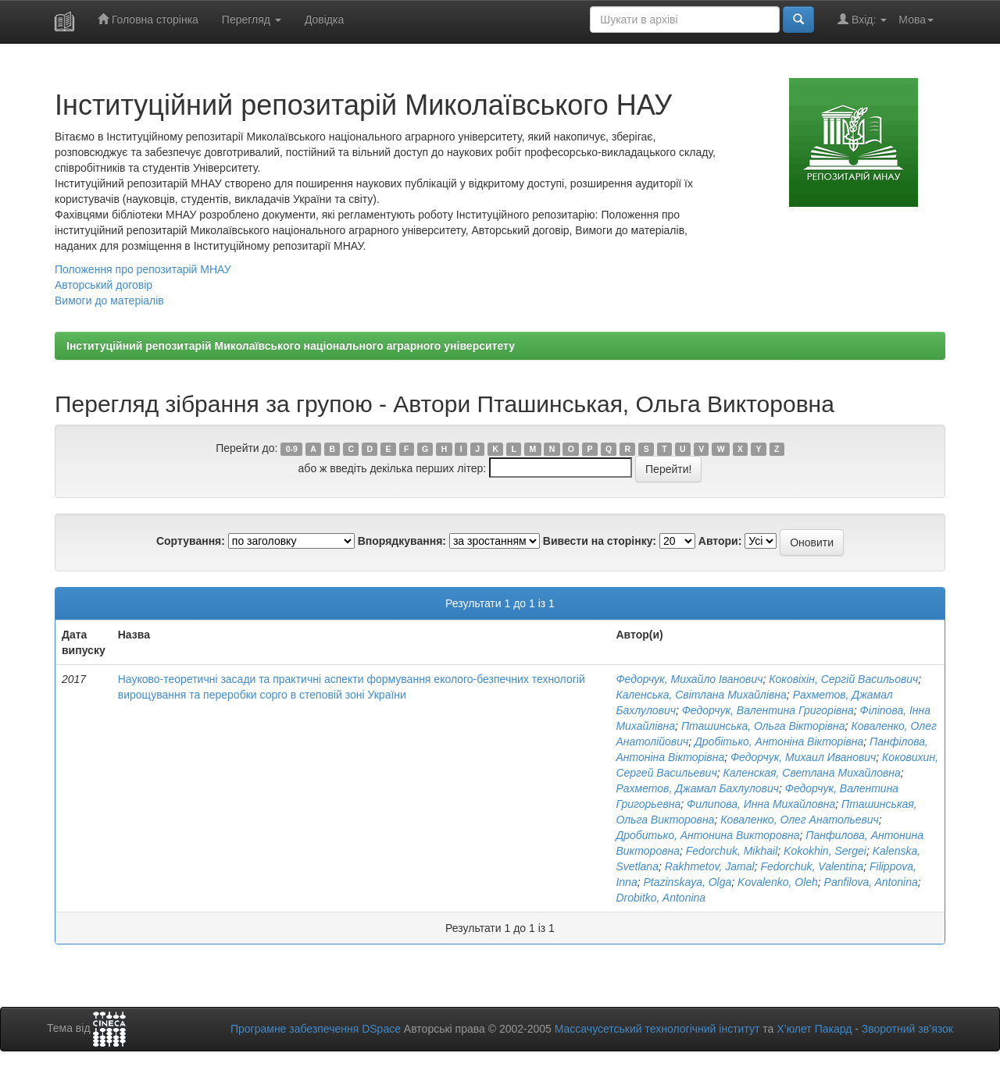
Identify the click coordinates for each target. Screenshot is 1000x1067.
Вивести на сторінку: (599, 541)
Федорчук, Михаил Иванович (803, 757)
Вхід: (862, 19)
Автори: (720, 541)
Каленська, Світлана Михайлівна (701, 694)
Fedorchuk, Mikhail (732, 851)
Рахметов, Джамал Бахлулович (697, 788)
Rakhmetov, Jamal (710, 866)
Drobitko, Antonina (660, 897)
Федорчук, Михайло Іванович (689, 679)
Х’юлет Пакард (814, 1029)
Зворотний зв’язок (907, 1029)
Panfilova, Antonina (871, 882)
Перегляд (251, 19)
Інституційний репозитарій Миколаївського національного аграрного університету (290, 346)
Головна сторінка (148, 19)
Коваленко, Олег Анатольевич (799, 819)
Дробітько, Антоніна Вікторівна (779, 741)
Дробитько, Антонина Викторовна (707, 835)
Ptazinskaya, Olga (687, 882)
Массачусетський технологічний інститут (657, 1029)
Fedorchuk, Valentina (811, 866)
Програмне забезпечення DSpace (315, 1029)
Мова (916, 19)
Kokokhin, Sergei (825, 851)
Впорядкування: (402, 541)
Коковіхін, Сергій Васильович (843, 679)
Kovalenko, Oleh (778, 882)
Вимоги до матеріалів (109, 300)
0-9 (292, 448)
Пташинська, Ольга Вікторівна (763, 726)
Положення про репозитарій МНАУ (143, 269)
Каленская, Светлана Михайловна (811, 772)
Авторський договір (103, 285)
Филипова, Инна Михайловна (761, 804)
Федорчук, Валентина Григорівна (768, 710)
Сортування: (190, 541)
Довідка (324, 19)
